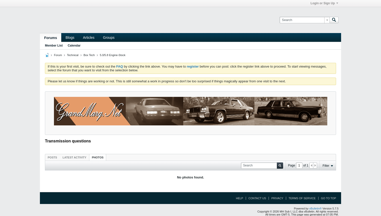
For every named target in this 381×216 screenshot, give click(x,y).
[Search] (305, 20)
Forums (50, 38)
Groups (108, 38)
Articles (88, 38)
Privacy (277, 198)
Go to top (328, 198)
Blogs (70, 38)
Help (239, 198)
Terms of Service (302, 198)
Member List (54, 45)
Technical (73, 55)
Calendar (74, 45)
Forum (58, 55)
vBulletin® (315, 208)
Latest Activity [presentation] (74, 157)
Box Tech (89, 55)
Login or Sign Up (324, 3)
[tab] (52, 157)
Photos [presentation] (97, 157)
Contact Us (257, 198)
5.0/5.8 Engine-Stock (112, 55)
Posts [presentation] (52, 157)
